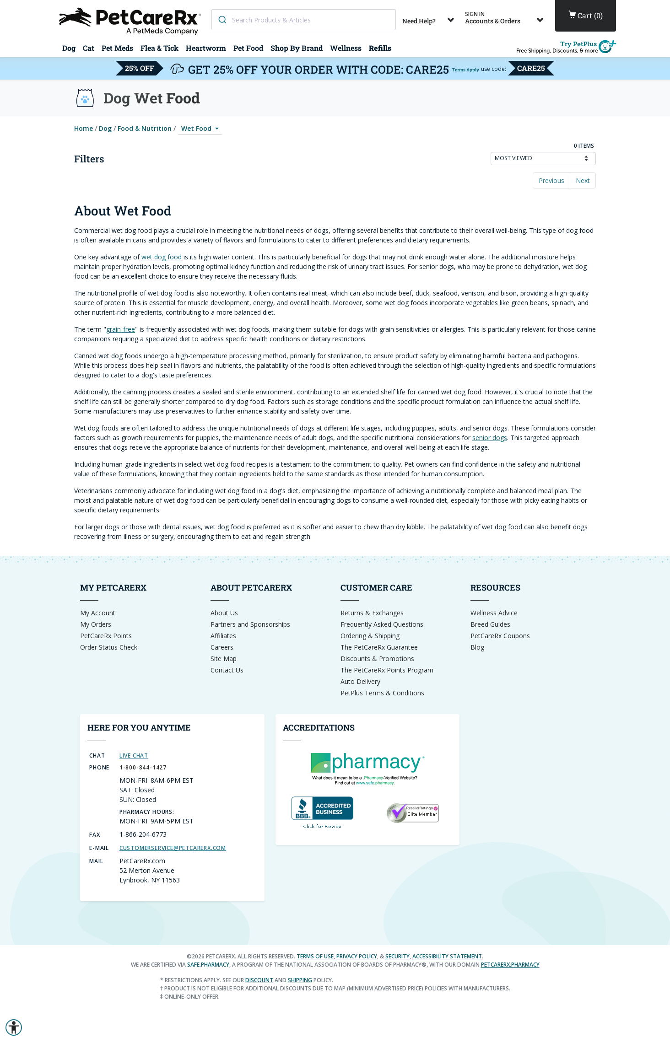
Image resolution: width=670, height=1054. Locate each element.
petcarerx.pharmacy (510, 964)
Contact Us (227, 670)
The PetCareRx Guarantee (379, 647)
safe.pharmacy (208, 964)
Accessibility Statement (447, 956)
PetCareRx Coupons (500, 635)
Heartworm (206, 48)
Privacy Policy (356, 956)
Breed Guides (490, 624)
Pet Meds (117, 48)
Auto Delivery (360, 681)
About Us (224, 612)
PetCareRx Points (106, 635)
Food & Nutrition (145, 128)
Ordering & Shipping (370, 635)
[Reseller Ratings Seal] (412, 812)
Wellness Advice (494, 612)
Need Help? (430, 17)
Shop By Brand (296, 48)
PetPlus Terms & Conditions (382, 692)
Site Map (224, 658)
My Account (97, 612)
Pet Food (248, 48)
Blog (477, 647)
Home (83, 128)
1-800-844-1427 (143, 767)
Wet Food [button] (197, 128)
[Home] (131, 20)
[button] (13, 1027)
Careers (222, 647)
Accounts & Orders (506, 17)
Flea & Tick (159, 48)
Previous (551, 180)
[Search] (222, 20)
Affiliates (223, 635)
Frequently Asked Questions (381, 624)
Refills (380, 48)
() (585, 16)
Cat (88, 48)
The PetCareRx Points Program (386, 670)
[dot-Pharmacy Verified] (367, 768)
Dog (69, 48)
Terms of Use (315, 956)
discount (259, 980)
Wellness (346, 48)
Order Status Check (108, 647)
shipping (300, 980)
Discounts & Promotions (377, 658)
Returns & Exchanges (372, 612)
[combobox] (303, 19)
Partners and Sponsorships (250, 624)
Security (397, 956)
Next (583, 180)
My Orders (95, 624)
